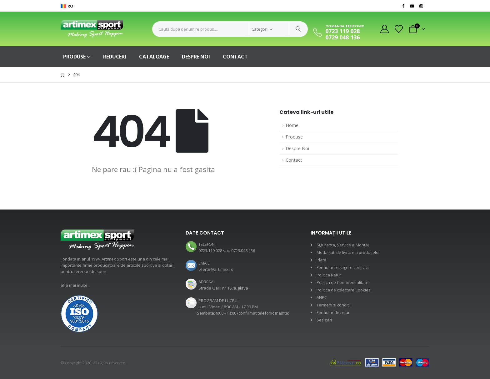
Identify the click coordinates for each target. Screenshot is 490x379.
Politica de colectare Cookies (344, 290)
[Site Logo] (92, 29)
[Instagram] (421, 6)
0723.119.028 (210, 250)
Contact (235, 56)
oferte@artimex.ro (215, 269)
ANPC (322, 297)
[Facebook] (403, 6)
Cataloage (154, 56)
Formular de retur (333, 312)
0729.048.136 (243, 250)
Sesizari (324, 320)
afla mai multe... (75, 285)
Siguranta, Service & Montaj (343, 245)
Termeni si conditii (334, 305)
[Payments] (379, 362)
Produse (74, 56)
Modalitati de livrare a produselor (348, 252)
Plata (321, 260)
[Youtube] (412, 6)
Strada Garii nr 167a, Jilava (223, 288)
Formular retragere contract (343, 267)
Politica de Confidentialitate (342, 282)
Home (292, 125)
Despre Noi (196, 56)
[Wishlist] (399, 29)
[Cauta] (298, 29)
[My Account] (384, 29)
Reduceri (114, 56)
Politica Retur (329, 275)
